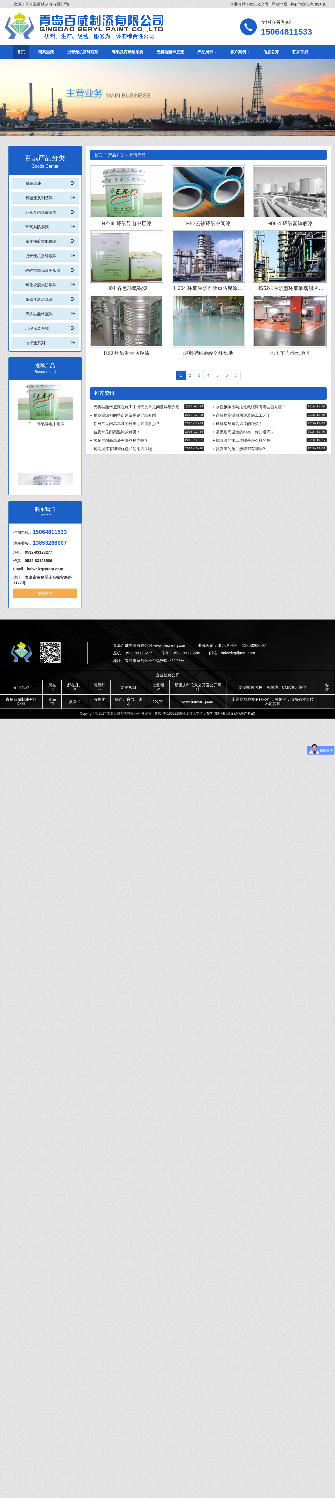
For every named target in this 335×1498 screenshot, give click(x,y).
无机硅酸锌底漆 (170, 52)
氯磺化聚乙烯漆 (39, 299)
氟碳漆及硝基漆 (39, 198)
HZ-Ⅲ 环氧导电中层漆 (45, 427)
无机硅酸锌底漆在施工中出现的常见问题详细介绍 (135, 407)
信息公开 (271, 52)
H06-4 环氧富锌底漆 (290, 223)
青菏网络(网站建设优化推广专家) (230, 714)
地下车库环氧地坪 (290, 353)
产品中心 (116, 155)
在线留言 (45, 593)
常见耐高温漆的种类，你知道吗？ (243, 432)
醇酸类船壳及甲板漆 (43, 270)
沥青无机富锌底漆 (83, 52)
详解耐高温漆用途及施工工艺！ (241, 415)
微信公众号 (259, 4)
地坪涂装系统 (37, 328)
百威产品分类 (45, 158)
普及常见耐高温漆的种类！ (115, 432)
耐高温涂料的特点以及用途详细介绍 (123, 415)
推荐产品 (45, 365)
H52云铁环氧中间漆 (208, 223)
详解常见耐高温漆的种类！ (237, 423)
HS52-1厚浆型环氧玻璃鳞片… (290, 288)
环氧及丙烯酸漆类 (127, 52)
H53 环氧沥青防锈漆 (127, 353)
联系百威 (300, 52)
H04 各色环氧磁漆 (126, 288)
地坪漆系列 (35, 343)
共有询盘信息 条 (308, 4)
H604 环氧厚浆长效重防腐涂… (208, 288)
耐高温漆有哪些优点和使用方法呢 (121, 448)
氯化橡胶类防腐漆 (41, 285)
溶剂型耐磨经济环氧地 (208, 353)
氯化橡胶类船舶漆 (41, 241)
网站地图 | (281, 4)
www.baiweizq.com (197, 701)
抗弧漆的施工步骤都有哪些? (238, 448)
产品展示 (207, 52)
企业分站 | (239, 4)
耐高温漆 (46, 52)
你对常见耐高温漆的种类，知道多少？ (125, 423)
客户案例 (240, 52)
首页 (21, 52)
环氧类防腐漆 (37, 227)
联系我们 (45, 509)
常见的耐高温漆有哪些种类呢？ (119, 440)
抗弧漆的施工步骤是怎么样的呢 (241, 440)
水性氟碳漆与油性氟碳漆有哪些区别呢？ (249, 407)
